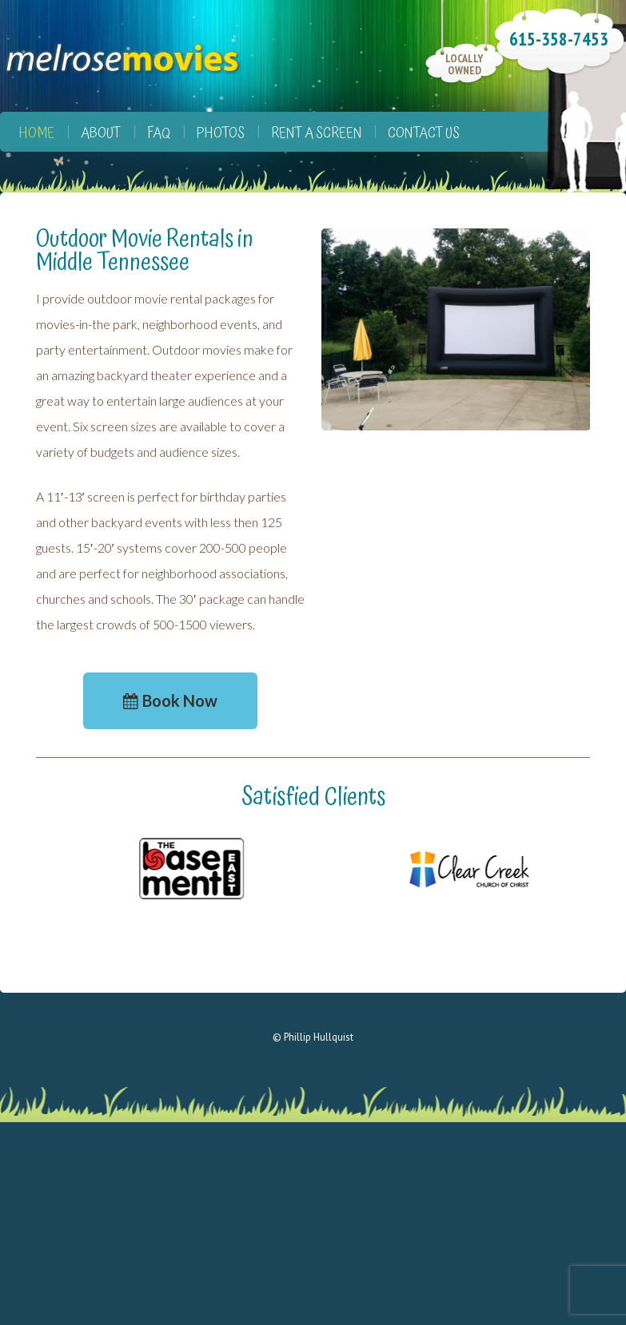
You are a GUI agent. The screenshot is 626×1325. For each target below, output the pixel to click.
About (101, 133)
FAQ (158, 133)
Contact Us (424, 133)
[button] (170, 700)
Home (36, 133)
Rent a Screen (316, 133)
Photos (221, 133)
